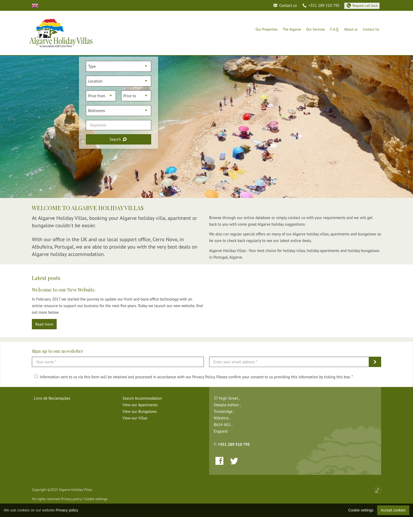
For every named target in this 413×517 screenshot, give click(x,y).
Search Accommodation (142, 398)
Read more (44, 324)
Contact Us (371, 29)
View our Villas (135, 418)
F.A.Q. (334, 29)
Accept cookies (393, 510)
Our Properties (266, 29)
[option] (206, 127)
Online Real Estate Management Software (378, 490)
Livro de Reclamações (52, 398)
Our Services (315, 29)
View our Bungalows (139, 411)
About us (351, 29)
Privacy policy (71, 498)
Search (118, 139)
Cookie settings (95, 498)
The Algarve (292, 29)
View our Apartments (140, 404)
